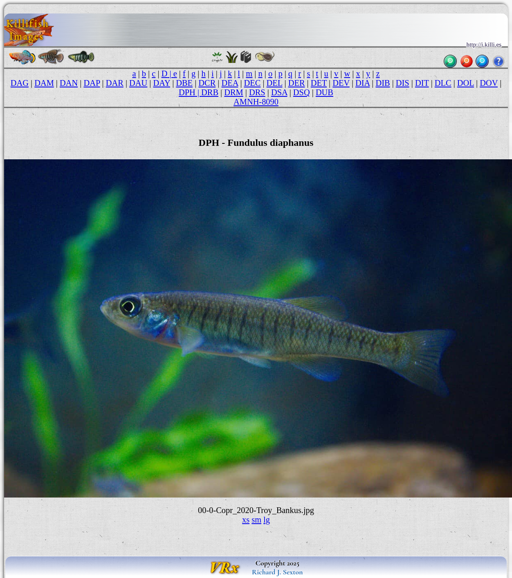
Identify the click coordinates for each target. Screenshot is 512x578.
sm (256, 519)
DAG (20, 82)
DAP (91, 82)
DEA (230, 82)
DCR (207, 82)
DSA (279, 92)
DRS (257, 92)
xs (245, 519)
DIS (402, 82)
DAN (69, 82)
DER (296, 82)
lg (266, 519)
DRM (233, 92)
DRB (209, 92)
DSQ (301, 92)
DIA (362, 82)
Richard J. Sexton (277, 571)
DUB (324, 92)
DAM (44, 82)
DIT (422, 82)
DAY (162, 82)
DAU (138, 82)
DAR (115, 82)
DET (319, 82)
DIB (382, 82)
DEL (275, 82)
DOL (465, 82)
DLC (443, 82)
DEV (341, 82)
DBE (184, 82)
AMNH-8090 (256, 101)
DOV (489, 82)
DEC (252, 82)
